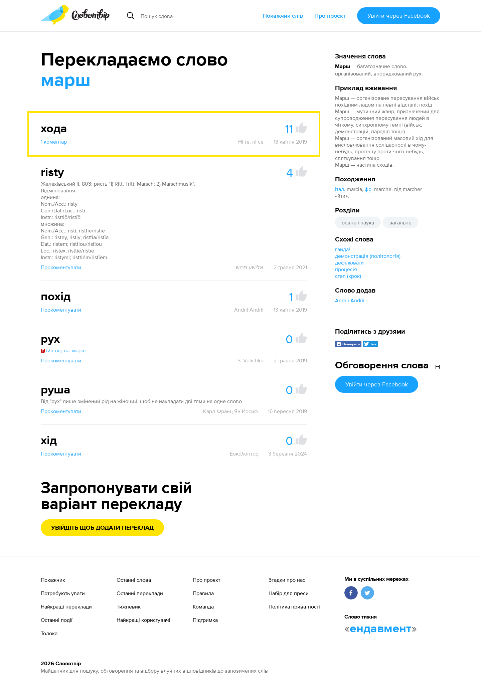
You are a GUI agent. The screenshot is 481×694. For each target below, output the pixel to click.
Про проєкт (330, 15)
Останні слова (134, 580)
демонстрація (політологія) (367, 256)
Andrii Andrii (349, 300)
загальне (400, 222)
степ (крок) (348, 276)
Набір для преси (289, 593)
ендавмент (381, 629)
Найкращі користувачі (143, 620)
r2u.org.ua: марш (63, 350)
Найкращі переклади (66, 606)
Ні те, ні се (251, 142)
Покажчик (53, 580)
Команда (203, 606)
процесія (346, 269)
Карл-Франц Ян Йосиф (230, 411)
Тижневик (129, 606)
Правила (203, 593)
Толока (49, 633)
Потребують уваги (63, 593)
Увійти (398, 15)
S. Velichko (250, 360)
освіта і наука (358, 222)
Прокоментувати (61, 267)
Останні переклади (140, 593)
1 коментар (54, 142)
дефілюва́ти (349, 262)
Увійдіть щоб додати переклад (102, 528)
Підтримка (205, 620)
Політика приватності (294, 606)
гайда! (342, 249)
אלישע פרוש (250, 267)
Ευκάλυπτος (244, 454)
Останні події (56, 620)
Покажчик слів (283, 15)
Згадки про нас (287, 580)
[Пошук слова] (192, 16)
